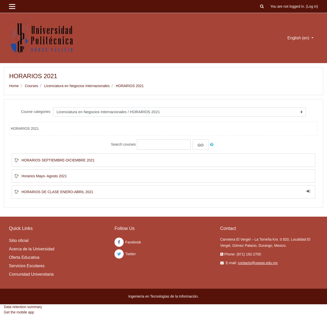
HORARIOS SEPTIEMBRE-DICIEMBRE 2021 (58, 160)
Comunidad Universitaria (31, 274)
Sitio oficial (18, 240)
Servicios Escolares (27, 266)
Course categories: (36, 112)
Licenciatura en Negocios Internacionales (77, 86)
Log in (312, 6)
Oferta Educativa (24, 257)
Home (14, 86)
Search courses (123, 144)
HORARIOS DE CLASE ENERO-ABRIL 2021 (57, 192)
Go (200, 145)
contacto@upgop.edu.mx (258, 263)
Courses (31, 86)
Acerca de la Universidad (31, 249)
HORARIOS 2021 (130, 86)
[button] (262, 6)
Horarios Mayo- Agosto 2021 (44, 176)
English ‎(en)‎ (298, 38)
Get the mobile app (19, 312)
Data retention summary (23, 307)
